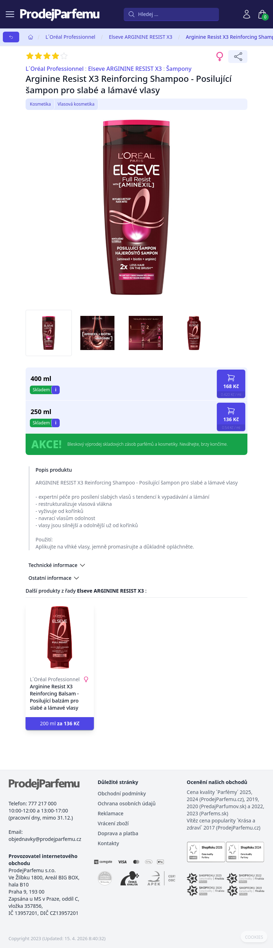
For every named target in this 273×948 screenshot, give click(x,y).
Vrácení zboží (113, 823)
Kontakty (108, 843)
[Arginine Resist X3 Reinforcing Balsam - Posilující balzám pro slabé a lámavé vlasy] (59, 637)
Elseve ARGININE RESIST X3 (140, 36)
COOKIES (254, 937)
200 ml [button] (59, 723)
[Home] (30, 37)
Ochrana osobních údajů (127, 803)
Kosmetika (40, 104)
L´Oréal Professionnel (70, 36)
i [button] (56, 390)
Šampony (178, 69)
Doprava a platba (118, 833)
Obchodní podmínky (122, 793)
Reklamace (111, 813)
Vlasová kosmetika (76, 104)
